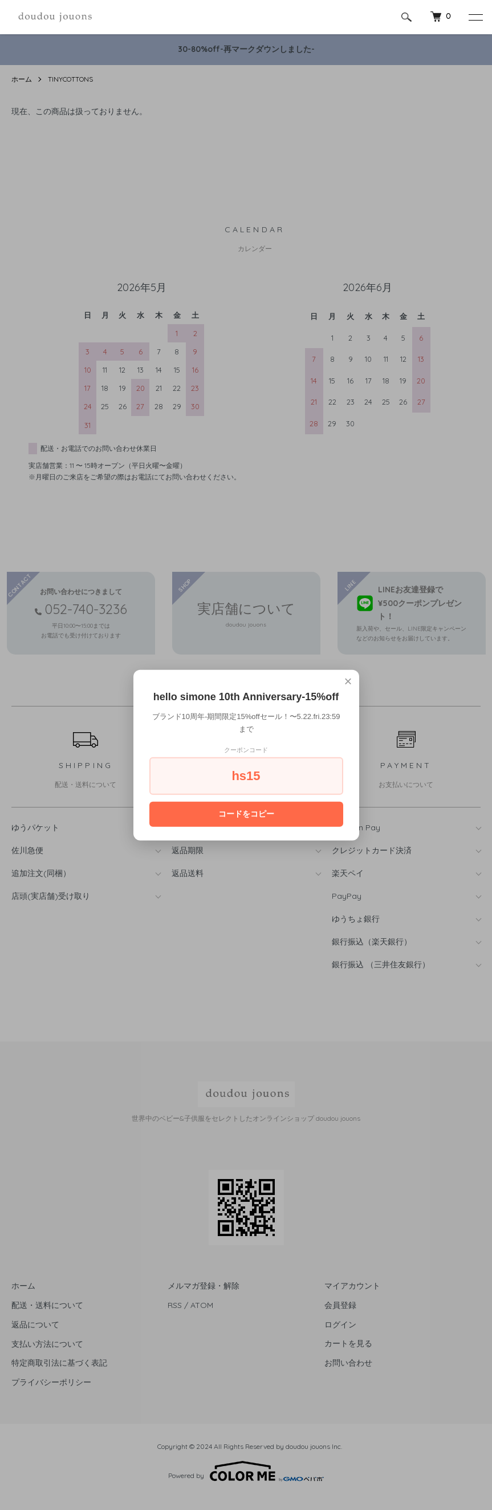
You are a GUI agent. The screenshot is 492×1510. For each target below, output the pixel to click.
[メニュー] (475, 17)
